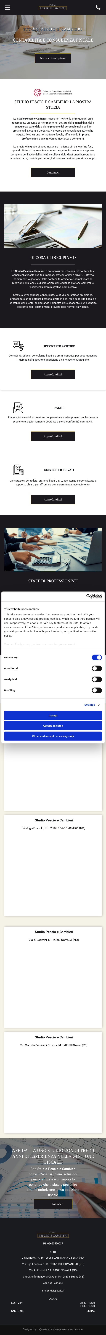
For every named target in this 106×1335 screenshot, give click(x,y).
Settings (89, 704)
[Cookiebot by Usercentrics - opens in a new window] (86, 596)
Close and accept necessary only (53, 736)
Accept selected (53, 725)
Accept (53, 715)
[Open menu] (7, 7)
